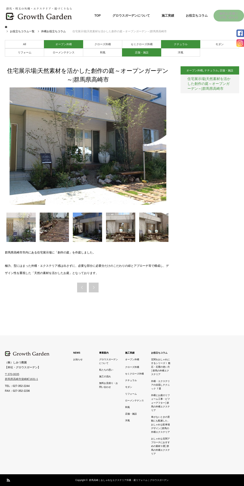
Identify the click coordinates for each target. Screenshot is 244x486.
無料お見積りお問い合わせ (228, 15)
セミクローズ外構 (142, 44)
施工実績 (168, 15)
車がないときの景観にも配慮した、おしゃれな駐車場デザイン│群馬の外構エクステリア (160, 424)
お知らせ (78, 359)
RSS (8, 479)
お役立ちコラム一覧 (22, 31)
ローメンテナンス (64, 52)
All (24, 44)
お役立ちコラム (197, 15)
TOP (97, 15)
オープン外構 (63, 44)
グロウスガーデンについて (131, 15)
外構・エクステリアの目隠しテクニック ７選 (160, 385)
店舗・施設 (142, 52)
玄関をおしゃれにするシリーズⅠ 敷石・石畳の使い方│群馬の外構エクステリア (160, 367)
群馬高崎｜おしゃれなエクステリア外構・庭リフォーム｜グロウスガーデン (129, 480)
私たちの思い (106, 369)
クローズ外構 (102, 44)
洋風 (180, 52)
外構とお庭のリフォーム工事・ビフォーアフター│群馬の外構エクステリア (160, 403)
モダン (220, 44)
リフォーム (24, 52)
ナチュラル (181, 44)
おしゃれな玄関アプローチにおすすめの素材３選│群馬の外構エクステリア (160, 446)
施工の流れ (105, 376)
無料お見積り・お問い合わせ (108, 385)
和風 (102, 52)
